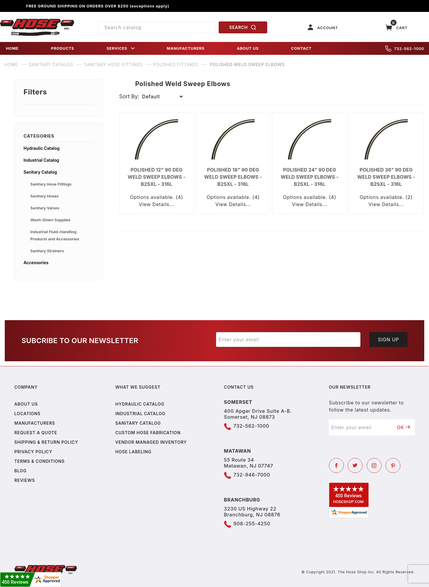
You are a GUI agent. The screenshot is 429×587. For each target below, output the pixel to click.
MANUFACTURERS (186, 48)
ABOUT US (248, 48)
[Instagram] (374, 465)
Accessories (36, 262)
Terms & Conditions (39, 461)
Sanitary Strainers (47, 250)
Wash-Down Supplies (50, 219)
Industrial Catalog (41, 160)
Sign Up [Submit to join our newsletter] (388, 339)
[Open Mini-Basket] (397, 27)
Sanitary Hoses (44, 196)
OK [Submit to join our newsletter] (404, 427)
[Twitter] (355, 465)
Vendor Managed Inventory (151, 442)
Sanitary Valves (45, 207)
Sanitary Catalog (40, 172)
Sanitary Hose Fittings (51, 184)
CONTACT (301, 48)
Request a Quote (35, 432)
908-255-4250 (252, 524)
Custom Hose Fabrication (148, 432)
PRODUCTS (62, 48)
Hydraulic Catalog (42, 148)
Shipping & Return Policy (46, 442)
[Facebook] (336, 465)
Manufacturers (34, 423)
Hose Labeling (133, 451)
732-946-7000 (252, 475)
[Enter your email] (288, 339)
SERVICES (121, 48)
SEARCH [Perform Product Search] (243, 27)
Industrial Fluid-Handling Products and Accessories (54, 235)
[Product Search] (157, 27)
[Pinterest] (393, 465)
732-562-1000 (404, 49)
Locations (27, 413)
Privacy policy (33, 451)
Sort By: (129, 96)
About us (26, 404)
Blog (20, 470)
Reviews (24, 480)
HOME (12, 48)
